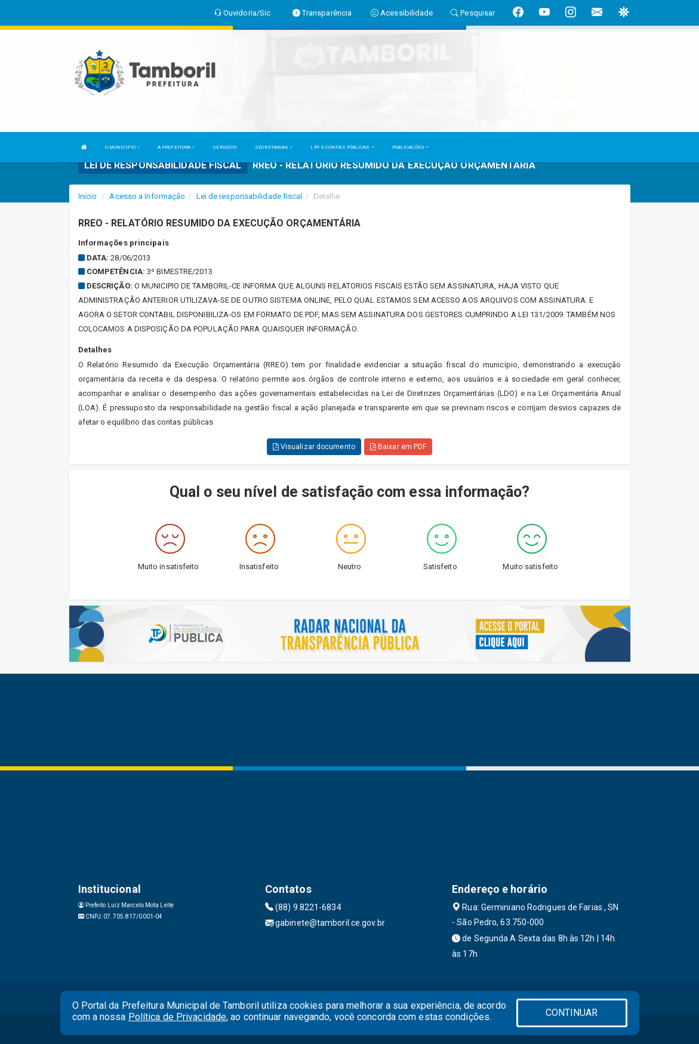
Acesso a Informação (147, 196)
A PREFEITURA (176, 147)
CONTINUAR (572, 1012)
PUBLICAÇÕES (410, 147)
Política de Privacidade (177, 1016)
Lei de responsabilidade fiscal (249, 196)
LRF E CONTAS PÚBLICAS (342, 147)
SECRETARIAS (273, 147)
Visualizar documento (314, 447)
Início (87, 196)
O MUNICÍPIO (122, 147)
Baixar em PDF (398, 447)
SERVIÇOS (225, 147)
